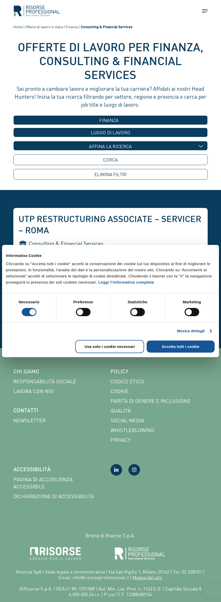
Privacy (120, 440)
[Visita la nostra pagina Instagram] (134, 470)
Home (18, 27)
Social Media (127, 420)
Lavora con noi (33, 391)
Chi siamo (26, 372)
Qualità (120, 410)
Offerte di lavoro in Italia (44, 27)
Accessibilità (32, 470)
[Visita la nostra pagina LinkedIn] (116, 470)
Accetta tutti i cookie (180, 346)
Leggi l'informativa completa (126, 282)
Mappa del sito (147, 577)
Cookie (119, 391)
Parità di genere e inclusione (150, 401)
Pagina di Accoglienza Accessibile (43, 483)
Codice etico (127, 381)
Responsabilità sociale (44, 381)
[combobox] (110, 120)
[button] (202, 11)
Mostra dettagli (191, 331)
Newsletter (29, 420)
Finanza (72, 27)
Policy (119, 372)
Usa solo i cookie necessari (110, 346)
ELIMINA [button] (110, 174)
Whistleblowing (132, 430)
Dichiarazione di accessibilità (53, 496)
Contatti (25, 411)
